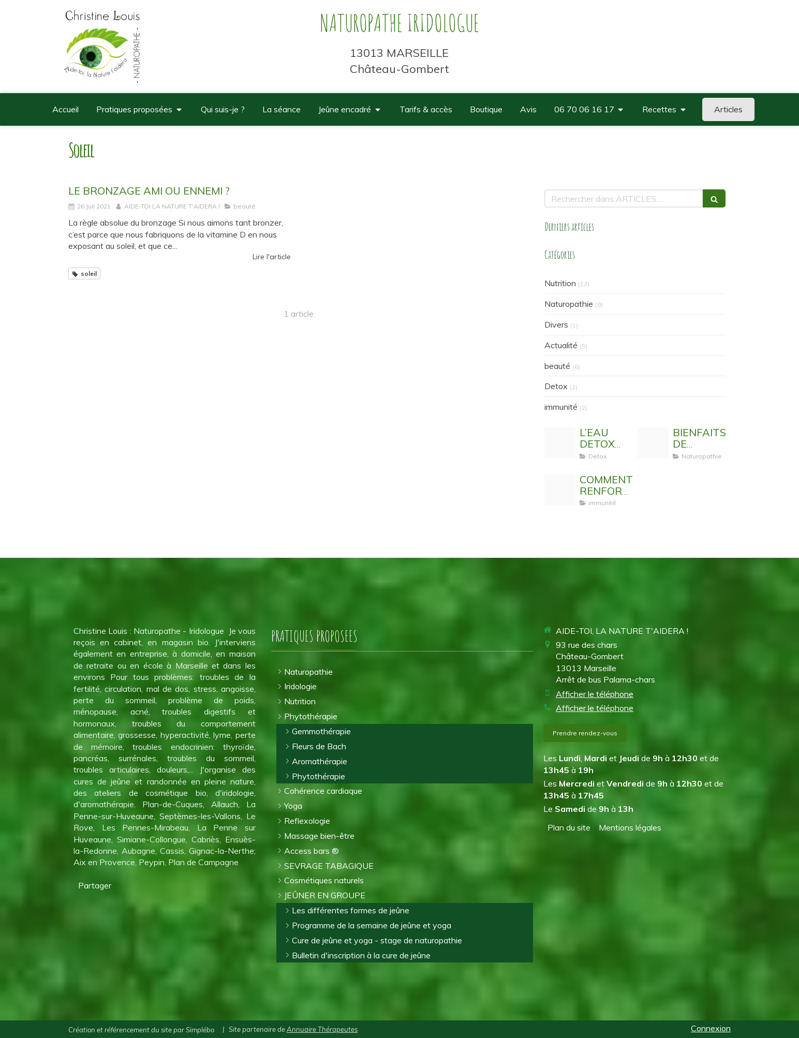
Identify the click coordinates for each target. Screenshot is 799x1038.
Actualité (561, 345)
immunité (561, 407)
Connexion (711, 1028)
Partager (94, 885)
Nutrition (560, 283)
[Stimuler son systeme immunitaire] (559, 490)
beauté (557, 366)
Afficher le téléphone (594, 694)
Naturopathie (568, 304)
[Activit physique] (653, 442)
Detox (556, 386)
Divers (556, 324)
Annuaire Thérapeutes (322, 1029)
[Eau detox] (559, 442)
